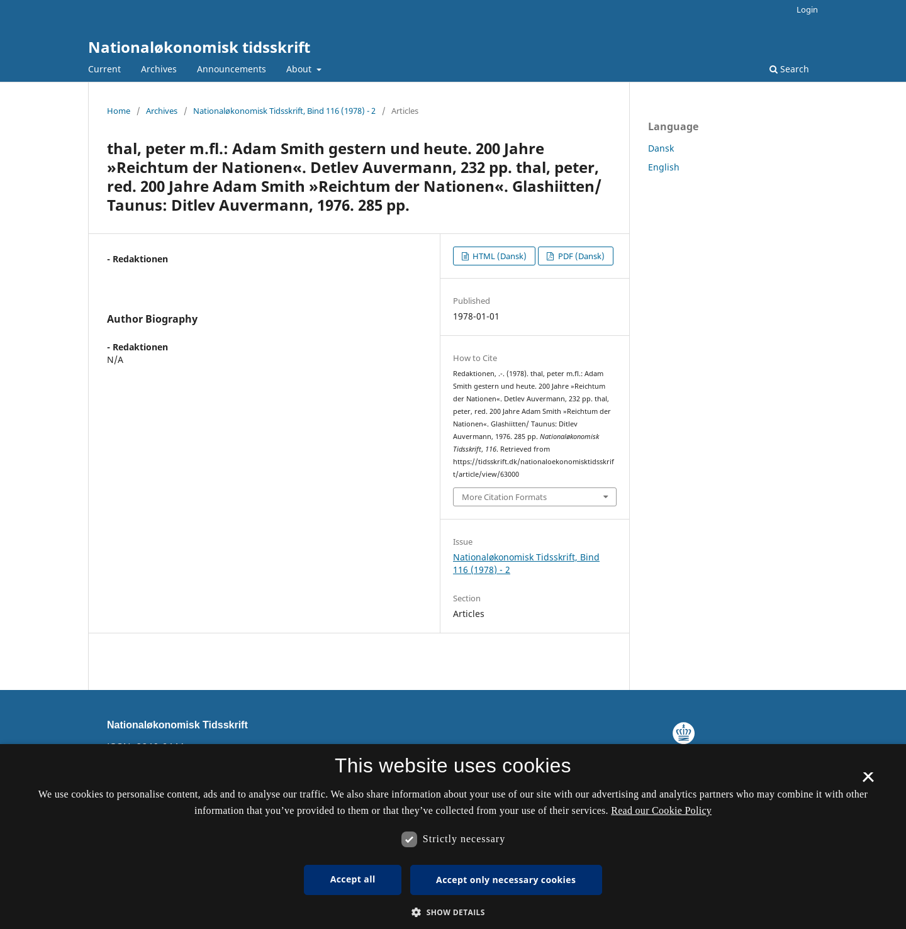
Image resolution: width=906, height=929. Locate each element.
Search (789, 69)
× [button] (868, 781)
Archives (159, 69)
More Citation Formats (504, 497)
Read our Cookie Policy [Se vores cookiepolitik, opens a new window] (661, 810)
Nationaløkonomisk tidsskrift (199, 46)
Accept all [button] (353, 879)
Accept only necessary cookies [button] (506, 880)
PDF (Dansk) (580, 256)
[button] (453, 912)
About (300, 69)
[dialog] (453, 836)
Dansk (661, 148)
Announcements (231, 69)
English (664, 167)
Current (104, 69)
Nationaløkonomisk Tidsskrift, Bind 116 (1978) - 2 (284, 110)
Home (118, 110)
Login (807, 9)
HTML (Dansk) (499, 256)
